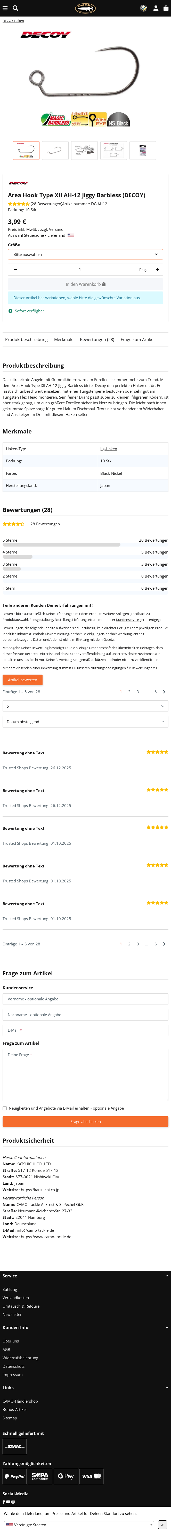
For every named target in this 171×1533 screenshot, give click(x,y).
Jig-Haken (108, 448)
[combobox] (79, 1524)
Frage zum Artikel (137, 339)
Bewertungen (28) (97, 339)
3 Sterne (10, 564)
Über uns (11, 1341)
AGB (6, 1349)
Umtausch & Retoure (21, 1306)
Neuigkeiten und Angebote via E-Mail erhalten (66, 1108)
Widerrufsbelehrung (20, 1357)
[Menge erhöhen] (156, 269)
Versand (56, 229)
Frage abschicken (85, 1121)
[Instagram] (13, 1501)
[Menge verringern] (15, 269)
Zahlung (10, 1289)
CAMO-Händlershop (20, 1401)
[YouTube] (8, 1501)
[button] (155, 8)
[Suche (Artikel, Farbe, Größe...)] (15, 8)
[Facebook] (4, 1501)
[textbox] (79, 1524)
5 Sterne (10, 540)
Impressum (13, 1374)
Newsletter (12, 1314)
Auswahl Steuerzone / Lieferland (41, 235)
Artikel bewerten (22, 679)
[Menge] (79, 269)
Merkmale (64, 339)
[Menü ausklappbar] (5, 8)
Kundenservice (127, 619)
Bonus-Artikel (15, 1409)
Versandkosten (16, 1297)
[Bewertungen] (35, 203)
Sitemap (10, 1417)
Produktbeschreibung (26, 339)
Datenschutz (14, 1366)
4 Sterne (10, 552)
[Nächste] (164, 691)
